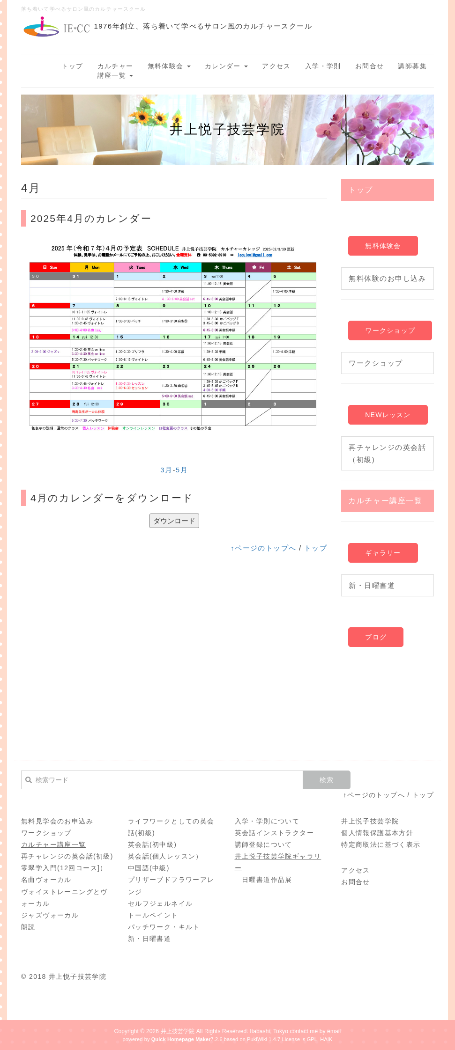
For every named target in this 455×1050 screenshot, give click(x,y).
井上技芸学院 (178, 1031)
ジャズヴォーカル (50, 915)
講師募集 (412, 66)
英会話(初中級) (152, 844)
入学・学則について (267, 821)
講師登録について (263, 844)
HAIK (326, 1039)
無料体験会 (169, 66)
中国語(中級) (149, 868)
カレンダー (226, 66)
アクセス (276, 66)
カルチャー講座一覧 (115, 70)
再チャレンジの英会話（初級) (387, 453)
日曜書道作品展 (267, 879)
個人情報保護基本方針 (377, 833)
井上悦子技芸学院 (370, 821)
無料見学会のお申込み (57, 821)
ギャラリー (383, 553)
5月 (182, 470)
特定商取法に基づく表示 (380, 844)
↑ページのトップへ (263, 548)
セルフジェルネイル (160, 903)
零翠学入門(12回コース (59, 868)
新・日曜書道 (372, 585)
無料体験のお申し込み (387, 278)
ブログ (376, 637)
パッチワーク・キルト (164, 927)
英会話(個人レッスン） (165, 856)
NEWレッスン (387, 415)
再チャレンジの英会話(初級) (67, 856)
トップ (72, 66)
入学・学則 (323, 66)
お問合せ (369, 66)
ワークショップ (390, 330)
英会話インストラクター (274, 833)
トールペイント (153, 915)
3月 (166, 470)
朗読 (28, 927)
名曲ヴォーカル (46, 879)
